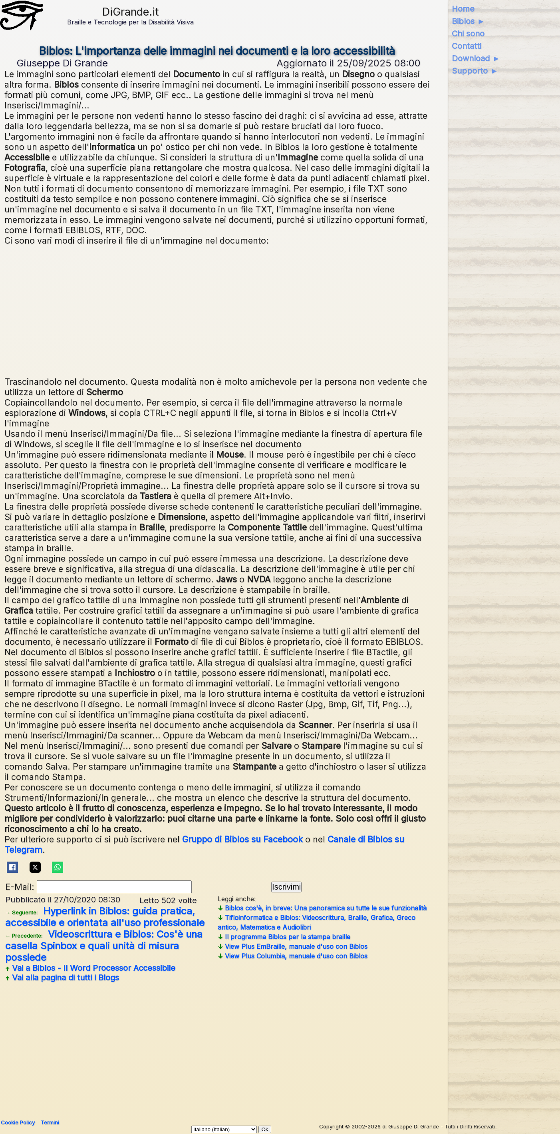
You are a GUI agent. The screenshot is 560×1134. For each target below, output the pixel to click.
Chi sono (468, 33)
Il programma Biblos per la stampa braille (284, 937)
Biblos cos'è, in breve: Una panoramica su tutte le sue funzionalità (322, 908)
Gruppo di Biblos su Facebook (242, 839)
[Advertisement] (217, 310)
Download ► (476, 58)
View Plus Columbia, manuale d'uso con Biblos (292, 956)
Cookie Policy (18, 1122)
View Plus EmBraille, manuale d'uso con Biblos (292, 946)
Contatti (466, 46)
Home (463, 9)
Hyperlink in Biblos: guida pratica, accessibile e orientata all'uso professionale (105, 916)
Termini (50, 1122)
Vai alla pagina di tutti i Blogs (62, 977)
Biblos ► (468, 21)
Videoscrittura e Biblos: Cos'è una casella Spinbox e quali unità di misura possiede (104, 945)
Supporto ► (475, 71)
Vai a (90, 968)
